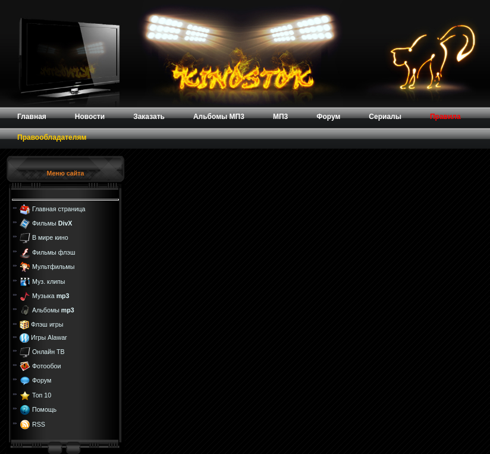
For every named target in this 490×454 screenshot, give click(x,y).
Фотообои (46, 366)
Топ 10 (41, 395)
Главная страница (58, 208)
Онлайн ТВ (48, 351)
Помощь (44, 409)
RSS (38, 423)
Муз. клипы (48, 280)
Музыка (51, 295)
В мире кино (50, 237)
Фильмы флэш (54, 252)
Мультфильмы (53, 266)
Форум (41, 380)
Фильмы (52, 223)
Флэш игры (47, 324)
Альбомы (53, 310)
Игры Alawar (49, 337)
